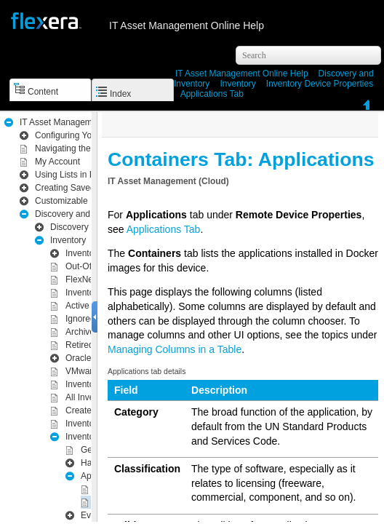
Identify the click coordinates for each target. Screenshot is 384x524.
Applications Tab (212, 94)
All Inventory (89, 397)
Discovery (69, 227)
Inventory (237, 84)
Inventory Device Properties (319, 84)
